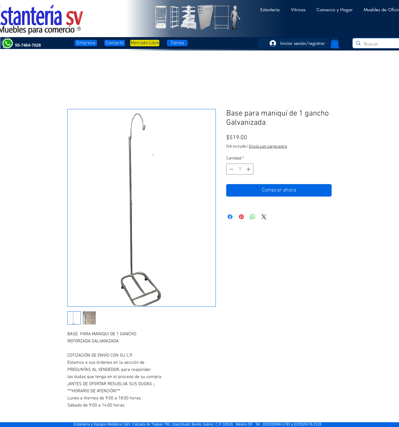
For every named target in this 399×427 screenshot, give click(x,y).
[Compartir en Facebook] (230, 216)
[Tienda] (177, 43)
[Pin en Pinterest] (241, 216)
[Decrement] (231, 169)
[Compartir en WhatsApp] (252, 216)
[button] (270, 7)
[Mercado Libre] (144, 43)
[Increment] (249, 169)
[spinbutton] (240, 169)
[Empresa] (86, 43)
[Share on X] (263, 216)
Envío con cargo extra (268, 146)
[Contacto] (114, 43)
